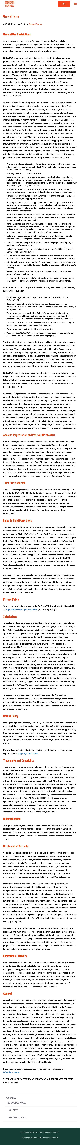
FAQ (22, 1132)
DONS (27, 1132)
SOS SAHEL (10, 1098)
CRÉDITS (48, 1132)
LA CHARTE (12, 1110)
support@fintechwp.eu (28, 753)
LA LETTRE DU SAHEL (17, 1117)
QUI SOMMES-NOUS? (16, 1103)
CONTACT (56, 1132)
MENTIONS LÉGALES (37, 1132)
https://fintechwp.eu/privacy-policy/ (21, 609)
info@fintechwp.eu (11, 1072)
